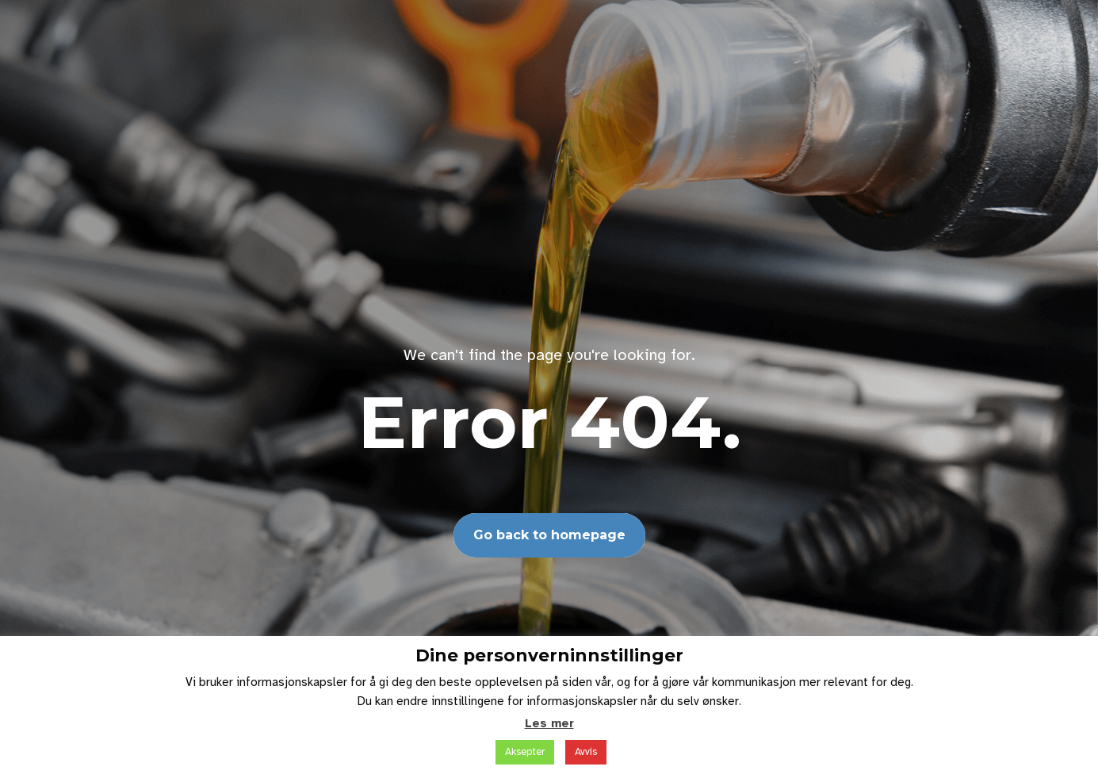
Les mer (549, 723)
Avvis (586, 751)
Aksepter (525, 751)
